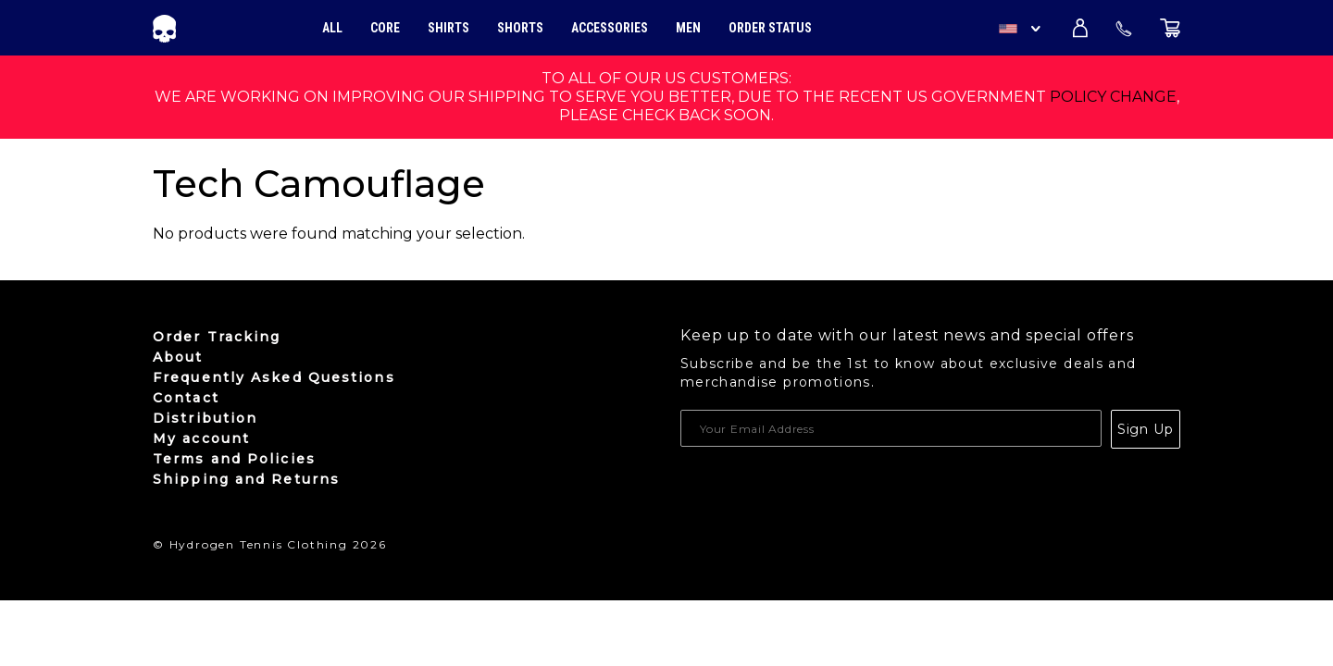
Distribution (205, 418)
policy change (1113, 96)
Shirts (448, 27)
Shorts (520, 27)
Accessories (609, 27)
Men (688, 27)
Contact (186, 397)
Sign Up (1145, 429)
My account (201, 438)
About (178, 357)
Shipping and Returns (246, 479)
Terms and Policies (234, 458)
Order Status (770, 27)
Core (385, 27)
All (332, 27)
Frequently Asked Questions (274, 377)
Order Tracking (216, 336)
